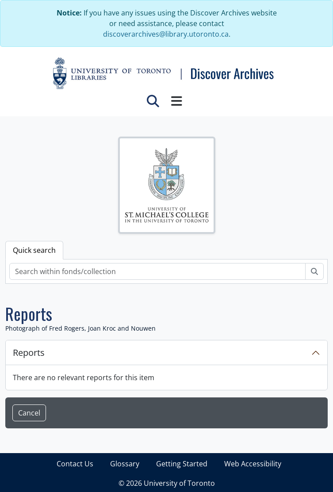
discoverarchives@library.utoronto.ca (166, 34)
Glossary (124, 464)
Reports (29, 353)
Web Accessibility (252, 464)
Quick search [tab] (34, 250)
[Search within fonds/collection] (157, 271)
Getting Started (181, 464)
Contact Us (75, 464)
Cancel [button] (29, 413)
